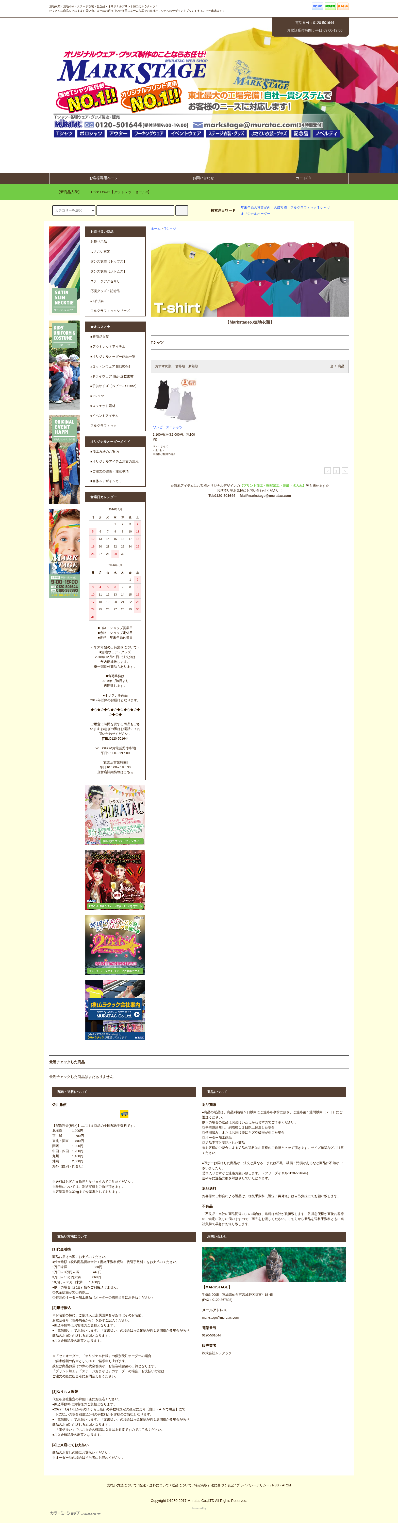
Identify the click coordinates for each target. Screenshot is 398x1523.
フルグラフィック (103, 426)
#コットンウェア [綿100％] (110, 366)
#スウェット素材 (102, 406)
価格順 (180, 366)
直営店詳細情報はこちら (115, 772)
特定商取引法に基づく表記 (214, 1485)
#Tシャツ (97, 396)
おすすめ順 (163, 366)
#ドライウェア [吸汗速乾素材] (112, 376)
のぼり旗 (280, 207)
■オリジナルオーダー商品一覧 (112, 356)
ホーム (156, 229)
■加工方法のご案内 (104, 451)
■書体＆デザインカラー (107, 481)
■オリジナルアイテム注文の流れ (114, 461)
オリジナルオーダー (255, 214)
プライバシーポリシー (253, 1485)
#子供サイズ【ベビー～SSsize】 (114, 386)
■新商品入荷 (99, 337)
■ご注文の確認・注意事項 (109, 471)
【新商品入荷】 (66, 192)
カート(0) (299, 178)
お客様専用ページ (99, 178)
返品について (182, 1485)
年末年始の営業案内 (255, 207)
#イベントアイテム (104, 416)
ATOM (286, 1485)
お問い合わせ (199, 178)
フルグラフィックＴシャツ (310, 207)
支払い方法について (122, 1485)
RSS (275, 1485)
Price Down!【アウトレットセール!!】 (118, 192)
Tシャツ (170, 229)
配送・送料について (154, 1485)
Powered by (128, 1511)
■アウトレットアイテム (107, 346)
